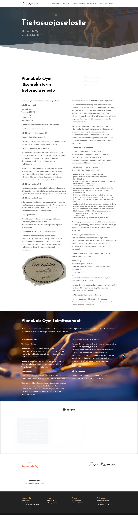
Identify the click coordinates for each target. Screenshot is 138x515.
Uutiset (101, 3)
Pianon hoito (66, 3)
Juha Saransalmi (76, 500)
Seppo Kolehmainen (78, 503)
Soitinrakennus (91, 3)
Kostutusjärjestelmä (79, 3)
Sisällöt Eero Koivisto (103, 500)
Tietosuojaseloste (52, 503)
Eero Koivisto (56, 3)
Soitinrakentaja (51, 500)
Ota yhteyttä (109, 3)
